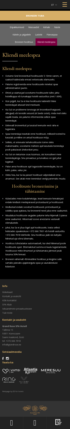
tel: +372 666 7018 (11, 340)
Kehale (46, 27)
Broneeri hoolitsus (24, 41)
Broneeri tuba (35, 15)
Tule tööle (7, 312)
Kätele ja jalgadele (22, 34)
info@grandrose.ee (11, 344)
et (52, 4)
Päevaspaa (52, 34)
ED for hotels (18, 391)
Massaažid (33, 27)
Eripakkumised (17, 27)
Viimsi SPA (6, 5)
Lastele (38, 34)
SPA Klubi (7, 304)
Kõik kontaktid (9, 300)
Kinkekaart (7, 292)
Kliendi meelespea (46, 41)
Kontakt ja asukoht (11, 296)
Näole (57, 27)
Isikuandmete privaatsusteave (17, 308)
